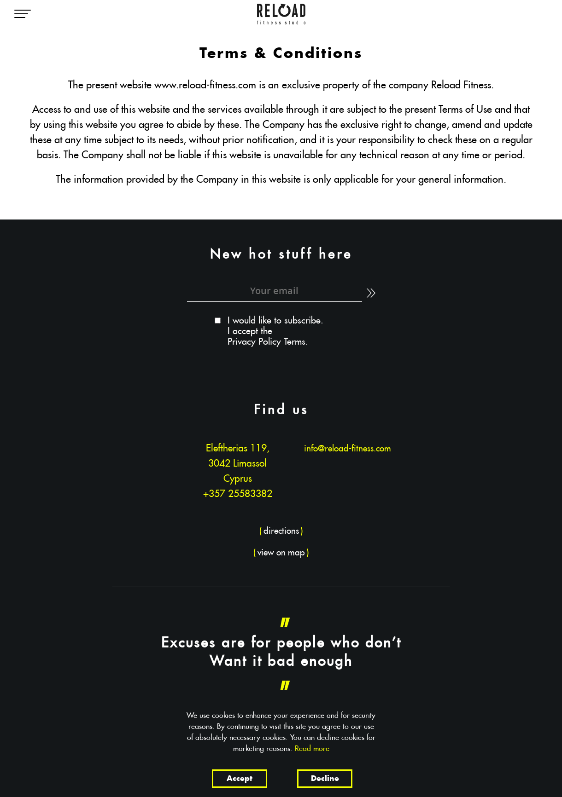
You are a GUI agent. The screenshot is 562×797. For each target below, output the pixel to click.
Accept (239, 779)
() (281, 531)
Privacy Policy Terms (266, 342)
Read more (312, 749)
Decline (325, 779)
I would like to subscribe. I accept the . (275, 331)
